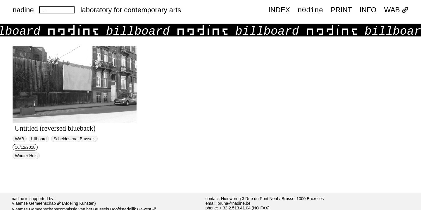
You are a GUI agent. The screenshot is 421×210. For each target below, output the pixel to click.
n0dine (310, 10)
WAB (396, 10)
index (279, 10)
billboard (38, 138)
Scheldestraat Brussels (74, 138)
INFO (368, 10)
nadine (23, 10)
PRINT (341, 10)
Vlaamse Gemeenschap (36, 203)
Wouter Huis (26, 155)
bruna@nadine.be (234, 203)
